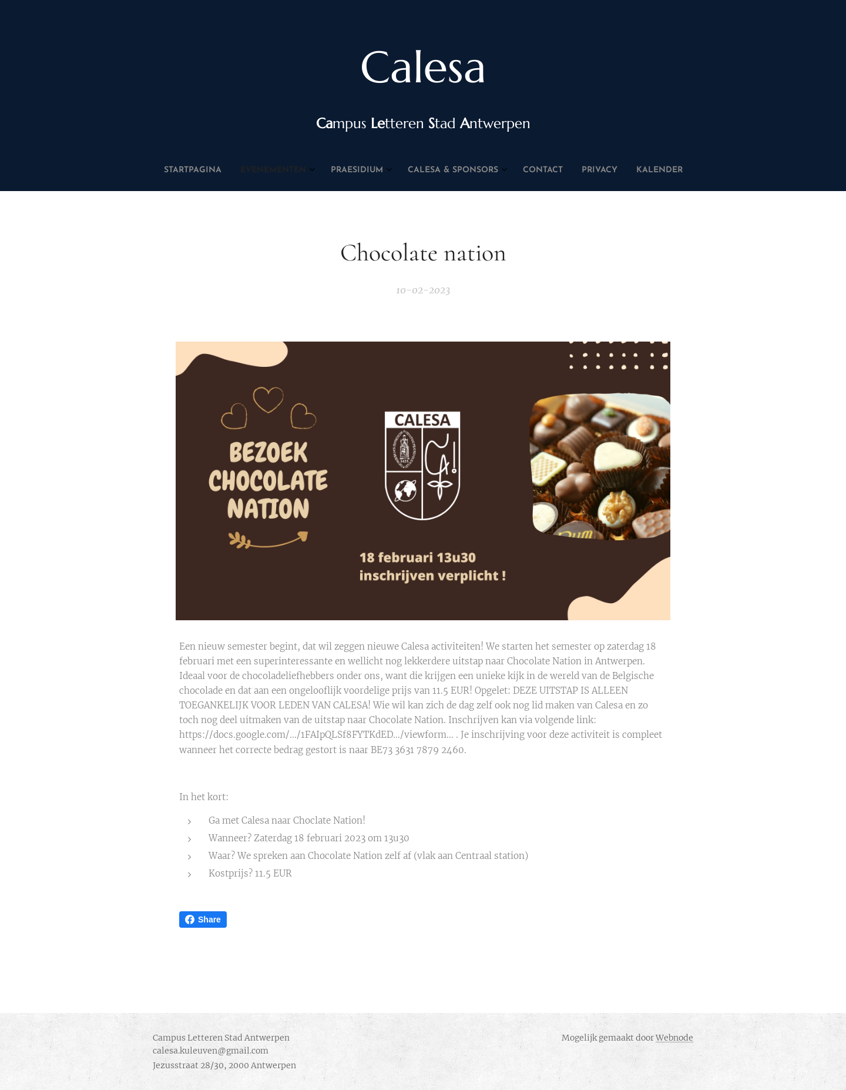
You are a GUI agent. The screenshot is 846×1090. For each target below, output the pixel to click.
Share (203, 919)
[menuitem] (362, 170)
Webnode (674, 1037)
